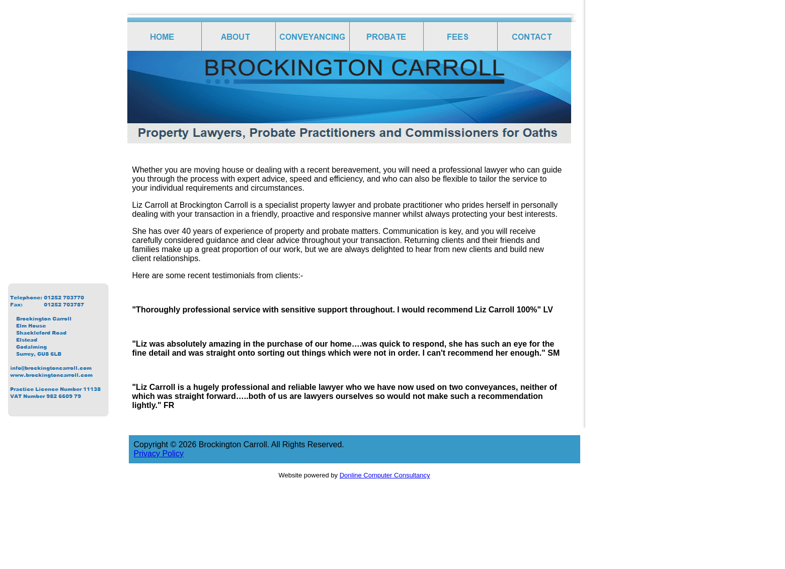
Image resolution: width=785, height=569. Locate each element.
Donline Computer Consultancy (385, 475)
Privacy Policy (159, 453)
